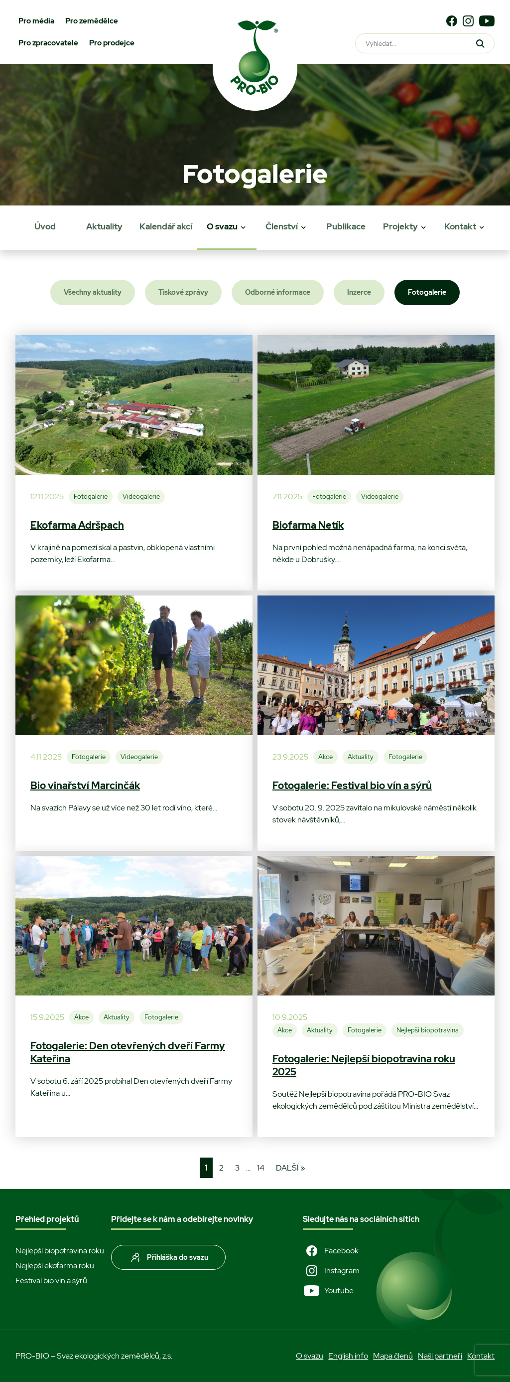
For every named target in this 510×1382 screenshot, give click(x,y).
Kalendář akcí (165, 226)
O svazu (222, 226)
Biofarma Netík (308, 525)
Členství (281, 226)
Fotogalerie (427, 292)
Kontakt (460, 226)
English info (348, 1356)
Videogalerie (141, 496)
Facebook (331, 1250)
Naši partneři (440, 1356)
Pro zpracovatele (48, 43)
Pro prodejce (111, 43)
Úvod (45, 226)
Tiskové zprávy (183, 292)
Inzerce (359, 292)
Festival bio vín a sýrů (51, 1280)
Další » (290, 1168)
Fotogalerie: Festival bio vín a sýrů (352, 785)
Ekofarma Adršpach (77, 525)
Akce (325, 757)
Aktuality (104, 226)
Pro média (36, 21)
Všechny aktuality (93, 292)
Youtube (328, 1290)
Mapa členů (393, 1356)
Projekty (400, 226)
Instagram (331, 1270)
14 (260, 1168)
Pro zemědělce (91, 21)
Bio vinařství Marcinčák (85, 785)
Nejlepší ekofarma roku (54, 1265)
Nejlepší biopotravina (427, 1030)
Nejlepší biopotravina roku (59, 1250)
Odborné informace (277, 292)
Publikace (346, 226)
